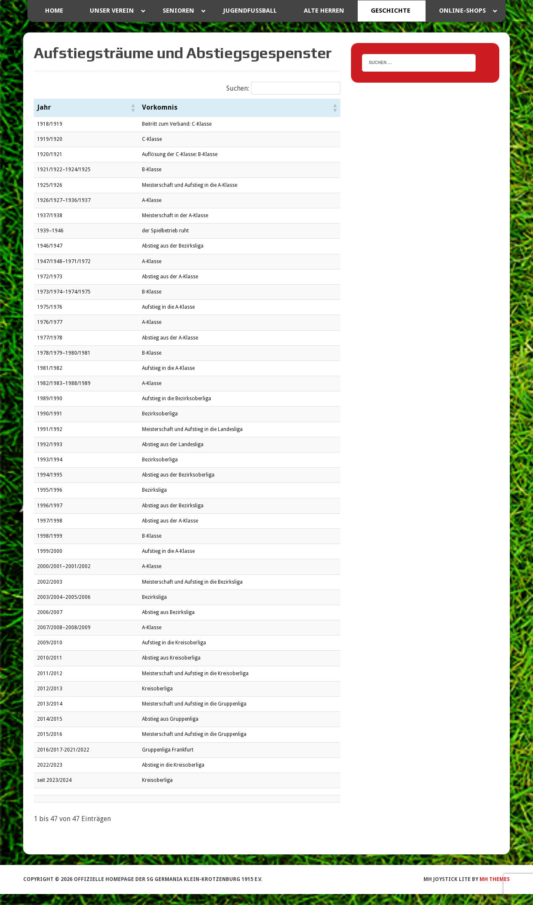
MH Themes (494, 879)
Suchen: (237, 88)
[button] (132, 107)
